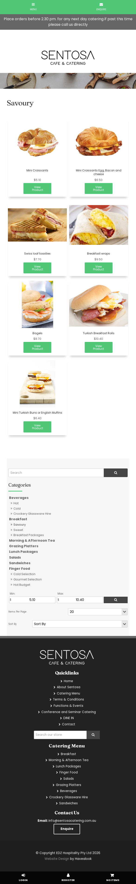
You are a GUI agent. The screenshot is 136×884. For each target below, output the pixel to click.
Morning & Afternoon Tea (32, 540)
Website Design (57, 859)
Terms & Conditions (68, 699)
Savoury (19, 524)
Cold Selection (24, 574)
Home (68, 681)
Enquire (67, 829)
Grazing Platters (23, 546)
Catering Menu (68, 693)
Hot (16, 503)
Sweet (18, 530)
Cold (17, 508)
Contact (68, 724)
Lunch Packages (23, 551)
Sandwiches (19, 563)
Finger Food (19, 568)
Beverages (19, 497)
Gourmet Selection (27, 579)
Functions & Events (68, 706)
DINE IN (68, 718)
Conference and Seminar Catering (68, 712)
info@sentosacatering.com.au (67, 821)
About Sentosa (68, 687)
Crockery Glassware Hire (32, 513)
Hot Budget (21, 585)
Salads (15, 557)
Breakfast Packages (28, 535)
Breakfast (18, 519)
